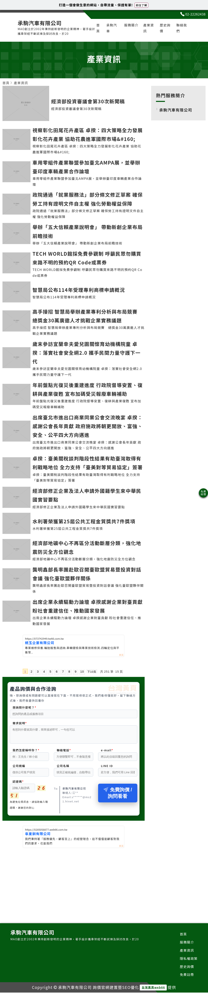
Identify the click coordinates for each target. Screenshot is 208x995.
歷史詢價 (165, 28)
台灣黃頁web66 (153, 990)
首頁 (98, 28)
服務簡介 (131, 25)
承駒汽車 (111, 28)
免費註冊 (187, 976)
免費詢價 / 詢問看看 (117, 795)
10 (82, 671)
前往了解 (141, 5)
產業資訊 (148, 28)
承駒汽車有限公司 (175, 109)
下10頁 (91, 671)
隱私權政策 (189, 960)
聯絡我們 (181, 28)
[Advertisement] (73, 880)
